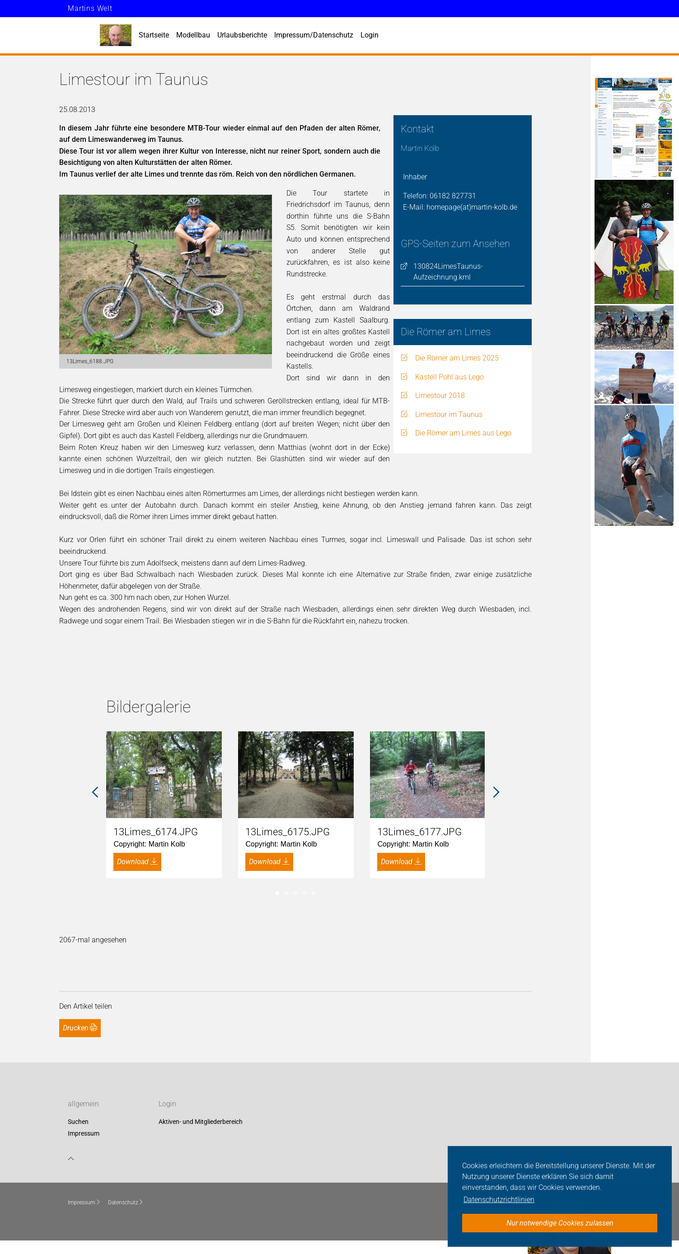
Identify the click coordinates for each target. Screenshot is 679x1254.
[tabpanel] (164, 804)
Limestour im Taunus (448, 414)
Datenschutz (126, 1202)
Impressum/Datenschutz (313, 35)
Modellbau (193, 35)
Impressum (83, 1133)
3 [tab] (295, 893)
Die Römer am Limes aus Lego (463, 433)
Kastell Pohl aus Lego (449, 377)
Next (496, 792)
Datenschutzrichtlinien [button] (499, 1199)
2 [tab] (286, 893)
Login (370, 35)
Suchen (78, 1122)
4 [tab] (304, 893)
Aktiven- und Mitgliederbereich (201, 1122)
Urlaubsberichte (242, 35)
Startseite (154, 35)
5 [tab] (313, 893)
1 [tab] (277, 893)
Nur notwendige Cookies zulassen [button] (559, 1223)
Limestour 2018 (440, 395)
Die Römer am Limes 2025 (457, 358)
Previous (95, 792)
